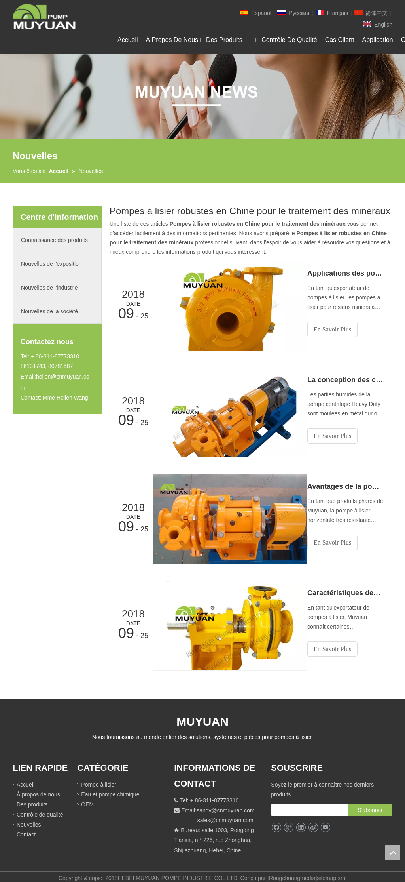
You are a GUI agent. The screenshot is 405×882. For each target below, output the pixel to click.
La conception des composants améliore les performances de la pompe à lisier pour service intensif (349, 379)
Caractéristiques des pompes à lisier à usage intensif (349, 589)
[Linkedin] (301, 823)
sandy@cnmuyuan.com (226, 805)
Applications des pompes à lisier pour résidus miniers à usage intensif (349, 273)
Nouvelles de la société (49, 311)
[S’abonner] (370, 805)
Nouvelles (29, 820)
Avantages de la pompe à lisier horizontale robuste (349, 484)
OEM (87, 799)
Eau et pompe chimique (110, 790)
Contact (26, 830)
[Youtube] (325, 823)
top (392, 852)
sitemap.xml (331, 873)
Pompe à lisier (98, 780)
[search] (317, 805)
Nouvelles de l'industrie (49, 287)
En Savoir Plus (339, 329)
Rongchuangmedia (292, 873)
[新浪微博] (313, 823)
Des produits (32, 799)
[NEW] (202, 96)
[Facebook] (276, 823)
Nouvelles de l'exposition (51, 264)
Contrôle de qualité (40, 809)
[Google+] (288, 823)
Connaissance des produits (54, 240)
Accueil (25, 780)
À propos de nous (38, 790)
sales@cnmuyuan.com (225, 815)
